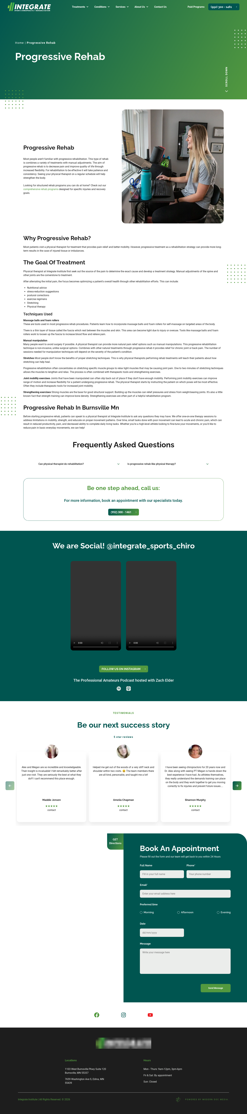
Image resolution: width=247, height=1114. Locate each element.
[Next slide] (237, 785)
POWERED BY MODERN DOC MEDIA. (202, 1099)
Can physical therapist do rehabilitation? (61, 463)
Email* (144, 884)
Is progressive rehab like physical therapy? (151, 463)
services (120, 6)
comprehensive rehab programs (40, 189)
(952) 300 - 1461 (221, 7)
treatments (78, 6)
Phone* (191, 865)
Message (145, 943)
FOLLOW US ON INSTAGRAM (121, 669)
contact (51, 810)
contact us (160, 6)
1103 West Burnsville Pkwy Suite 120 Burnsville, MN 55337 (85, 1071)
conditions (100, 6)
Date (143, 923)
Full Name (146, 865)
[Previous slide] (10, 785)
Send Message (215, 988)
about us (140, 6)
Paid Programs (196, 6)
